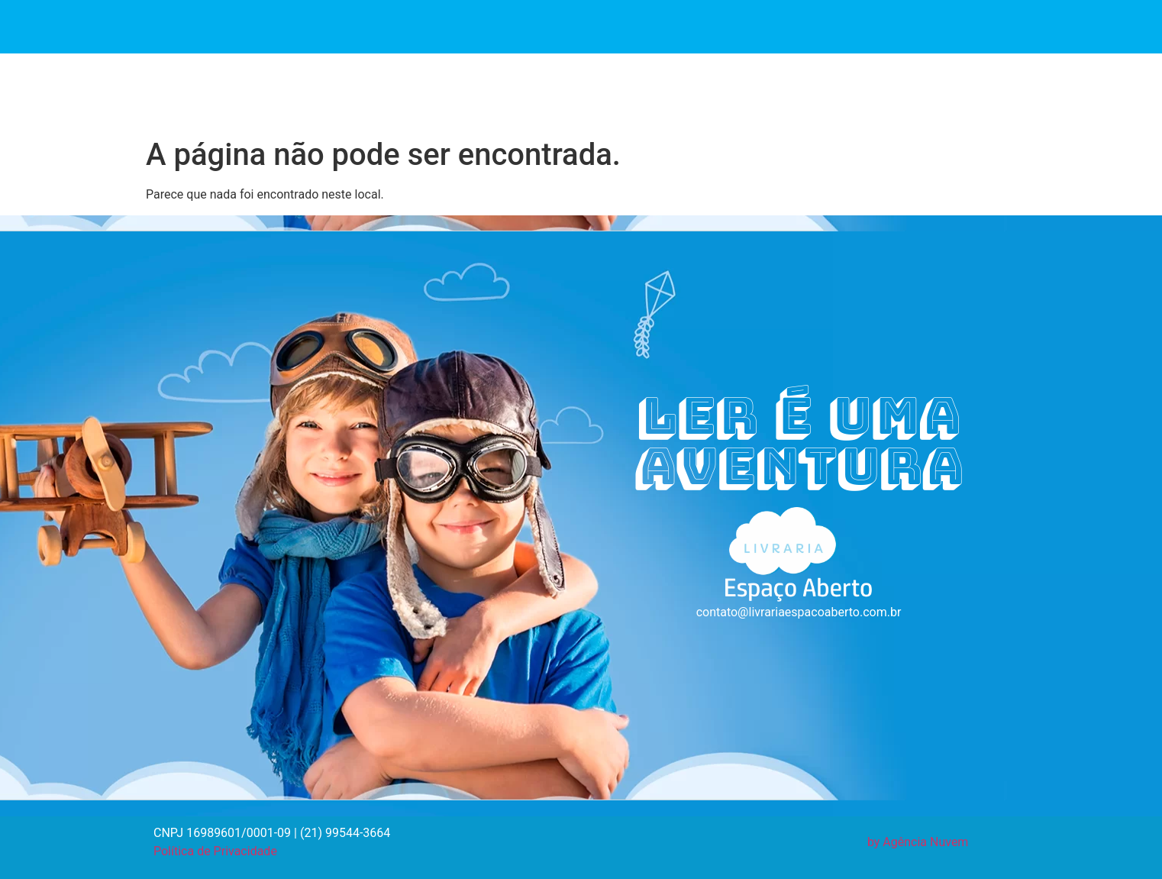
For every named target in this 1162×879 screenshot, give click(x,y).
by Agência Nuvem (918, 842)
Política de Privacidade (215, 851)
